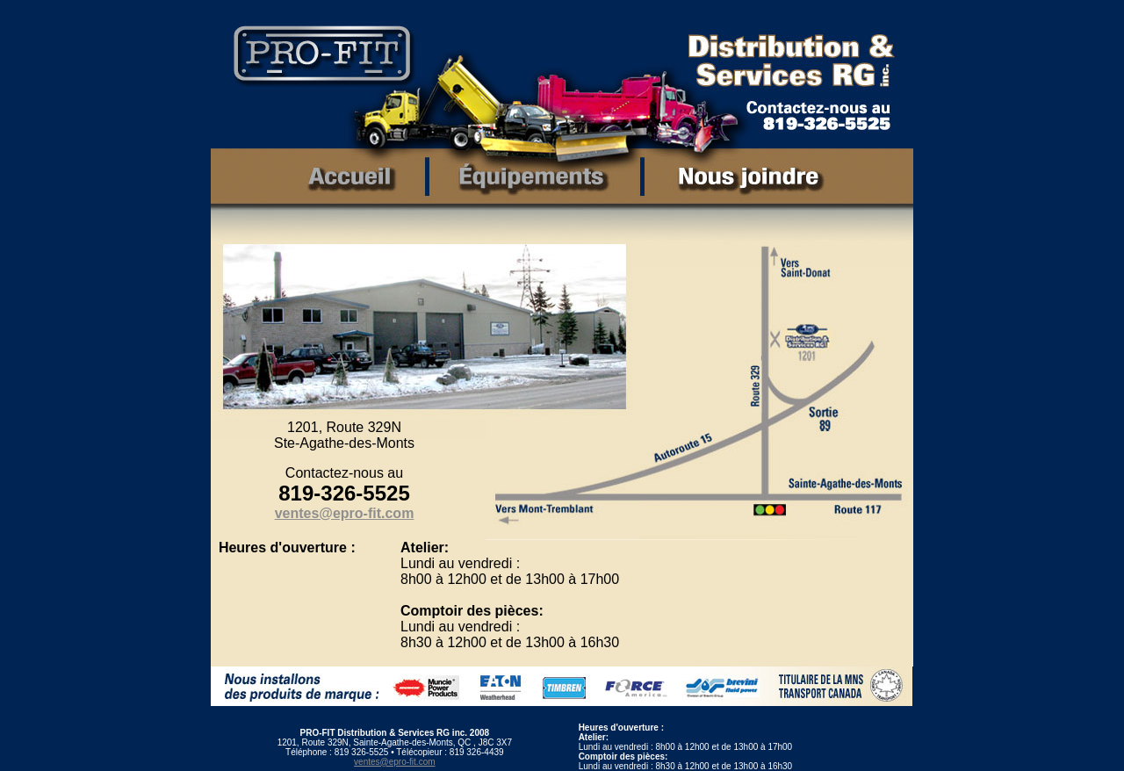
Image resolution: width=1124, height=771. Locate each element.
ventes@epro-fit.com (394, 762)
